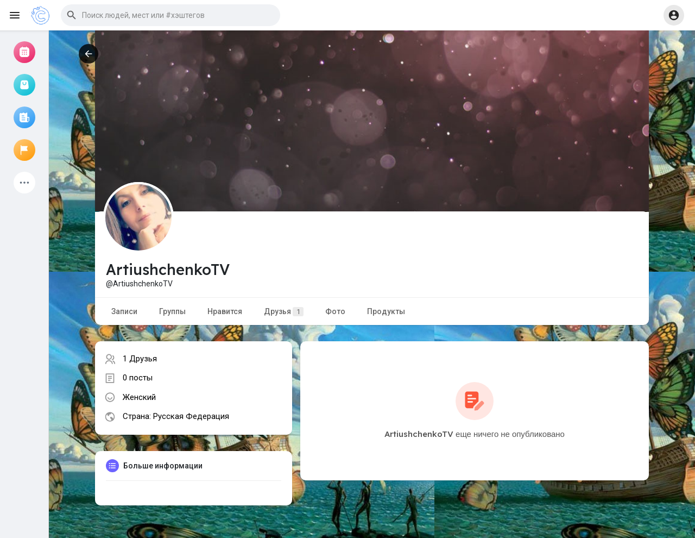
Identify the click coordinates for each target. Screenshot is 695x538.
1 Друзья (140, 359)
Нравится (224, 311)
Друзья (284, 311)
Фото (335, 311)
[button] (170, 15)
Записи (124, 311)
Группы (172, 311)
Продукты (386, 311)
